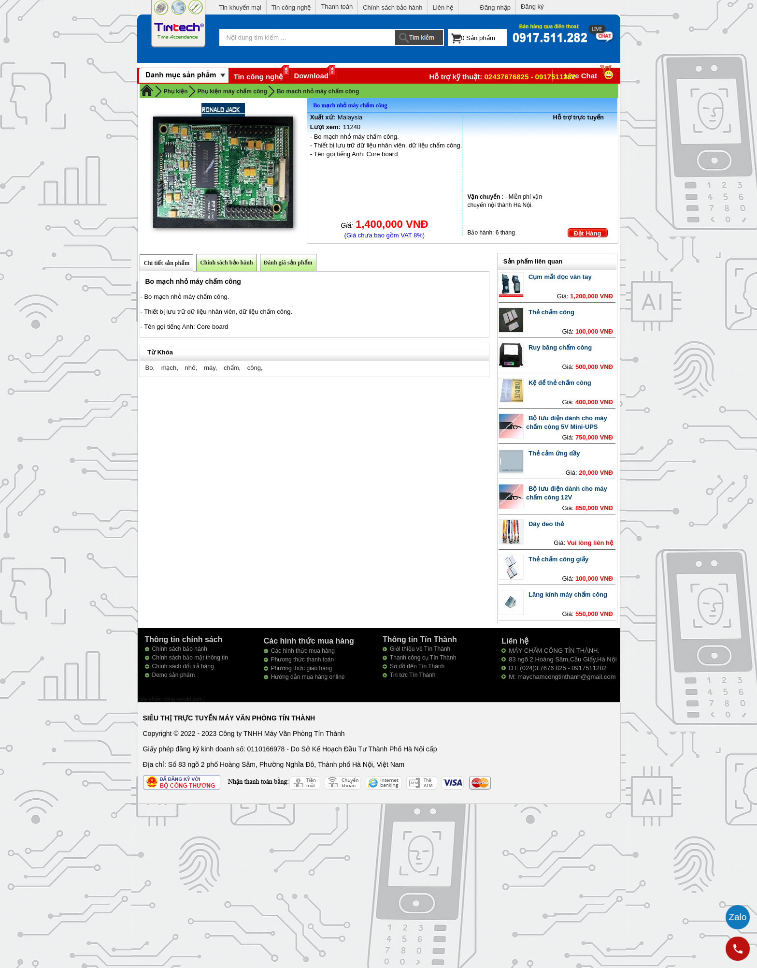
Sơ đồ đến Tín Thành (417, 666)
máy (209, 367)
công (254, 367)
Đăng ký (532, 6)
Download (311, 76)
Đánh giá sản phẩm (288, 262)
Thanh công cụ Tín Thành (423, 657)
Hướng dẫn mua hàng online (308, 677)
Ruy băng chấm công (560, 347)
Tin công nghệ (291, 7)
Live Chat (590, 76)
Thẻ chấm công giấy (558, 559)
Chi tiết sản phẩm (166, 263)
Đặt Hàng (587, 233)
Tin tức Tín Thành (413, 675)
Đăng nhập (495, 7)
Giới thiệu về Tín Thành (420, 648)
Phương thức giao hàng (301, 668)
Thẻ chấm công (551, 312)
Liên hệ (443, 7)
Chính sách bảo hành (392, 7)
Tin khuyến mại (240, 7)
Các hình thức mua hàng (303, 650)
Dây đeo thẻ (546, 524)
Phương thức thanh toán (302, 659)
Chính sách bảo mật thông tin (190, 657)
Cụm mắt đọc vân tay (560, 276)
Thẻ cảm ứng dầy (554, 453)
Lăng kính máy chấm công (567, 594)
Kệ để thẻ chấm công (559, 382)
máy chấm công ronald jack (171, 699)
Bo (149, 367)
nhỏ (190, 367)
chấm (231, 367)
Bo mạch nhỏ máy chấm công (318, 91)
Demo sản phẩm (173, 675)
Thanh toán (337, 6)
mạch (169, 367)
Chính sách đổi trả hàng (183, 666)
